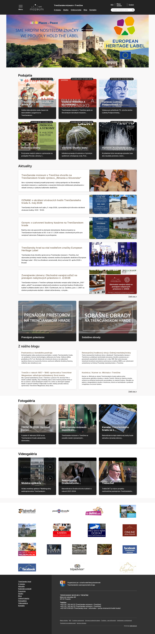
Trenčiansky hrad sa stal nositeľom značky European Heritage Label (51, 249)
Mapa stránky (119, 4)
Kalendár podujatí (24, 589)
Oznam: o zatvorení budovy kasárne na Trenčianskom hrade (52, 224)
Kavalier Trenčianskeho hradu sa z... (115, 428)
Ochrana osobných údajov (92, 620)
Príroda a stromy (30, 147)
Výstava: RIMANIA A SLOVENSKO (73, 103)
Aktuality (21, 586)
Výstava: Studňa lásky (74, 147)
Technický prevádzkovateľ (68, 623)
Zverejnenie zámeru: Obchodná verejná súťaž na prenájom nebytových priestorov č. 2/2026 (49, 276)
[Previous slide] (127, 62)
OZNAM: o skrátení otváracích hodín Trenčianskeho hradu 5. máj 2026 (51, 201)
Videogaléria (23, 603)
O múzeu (57, 10)
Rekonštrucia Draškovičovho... (71, 481)
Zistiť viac (132, 297)
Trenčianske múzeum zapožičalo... (74, 428)
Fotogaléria (22, 601)
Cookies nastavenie (78, 620)
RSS (112, 5)
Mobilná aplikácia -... (33, 483)
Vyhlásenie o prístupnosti (124, 620)
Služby (65, 10)
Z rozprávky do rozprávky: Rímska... (36, 103)
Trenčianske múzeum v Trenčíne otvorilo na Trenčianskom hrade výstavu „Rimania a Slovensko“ (51, 176)
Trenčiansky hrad (24, 582)
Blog (85, 10)
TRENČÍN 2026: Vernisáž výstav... (35, 428)
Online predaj (76, 10)
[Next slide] (135, 62)
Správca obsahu (81, 623)
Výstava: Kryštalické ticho (117, 147)
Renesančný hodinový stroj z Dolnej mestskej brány (106, 353)
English (131, 5)
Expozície (22, 591)
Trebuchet (108, 483)
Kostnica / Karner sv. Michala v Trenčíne (101, 372)
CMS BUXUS (133, 626)
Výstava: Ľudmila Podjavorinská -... (112, 103)
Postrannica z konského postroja (36, 353)
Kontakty (92, 10)
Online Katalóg (23, 598)
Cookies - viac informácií (108, 620)
